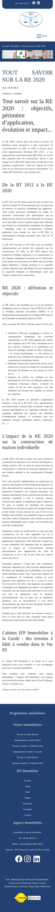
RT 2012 (9, 202)
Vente (27, 786)
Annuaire (23, 886)
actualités (17, 93)
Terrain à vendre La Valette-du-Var (27, 746)
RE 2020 (9, 244)
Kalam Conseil (38, 883)
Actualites (15, 46)
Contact (27, 815)
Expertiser (27, 803)
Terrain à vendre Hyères (27, 734)
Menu (42, 36)
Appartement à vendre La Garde (27, 751)
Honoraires (45, 886)
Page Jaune (34, 886)
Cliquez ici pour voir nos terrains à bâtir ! (21, 689)
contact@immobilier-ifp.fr (31, 844)
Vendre (27, 797)
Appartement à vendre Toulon (27, 740)
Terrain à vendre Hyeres (27, 757)
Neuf (27, 792)
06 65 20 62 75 (25, 3)
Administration (11, 886)
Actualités (27, 809)
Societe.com (14, 883)
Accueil (5, 46)
